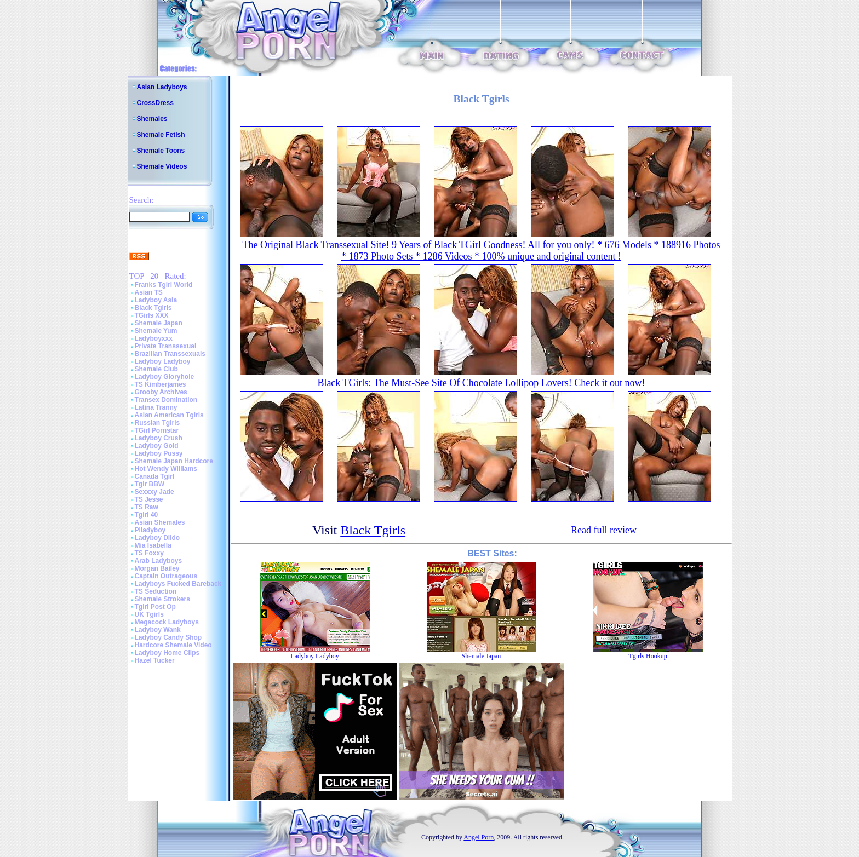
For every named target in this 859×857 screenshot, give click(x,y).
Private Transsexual (166, 346)
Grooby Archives (161, 392)
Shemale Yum (156, 331)
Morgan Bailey (157, 568)
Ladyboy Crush (158, 438)
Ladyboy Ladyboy (163, 361)
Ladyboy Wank (158, 630)
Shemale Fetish (161, 135)
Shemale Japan (158, 323)
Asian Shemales (160, 522)
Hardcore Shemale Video (173, 645)
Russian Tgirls (157, 423)
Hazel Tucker (155, 660)
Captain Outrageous (166, 576)
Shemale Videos (162, 166)
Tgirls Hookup (647, 656)
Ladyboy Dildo (157, 538)
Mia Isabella (153, 545)
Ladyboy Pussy (159, 453)
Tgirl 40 (146, 515)
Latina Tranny (156, 407)
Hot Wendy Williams (166, 469)
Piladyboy (150, 530)
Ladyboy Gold (157, 446)
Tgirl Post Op (155, 607)
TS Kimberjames (160, 384)
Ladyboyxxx (154, 338)
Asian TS (149, 292)
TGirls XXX (152, 315)
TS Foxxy (149, 553)
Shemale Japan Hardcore (174, 461)
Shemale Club (156, 369)
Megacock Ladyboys (167, 622)
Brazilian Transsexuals (170, 354)
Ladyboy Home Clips (167, 653)
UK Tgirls (149, 614)
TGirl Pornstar (157, 430)
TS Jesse (149, 499)
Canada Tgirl (155, 476)
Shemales (152, 119)
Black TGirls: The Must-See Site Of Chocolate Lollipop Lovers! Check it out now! (481, 382)
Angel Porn (478, 837)
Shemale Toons (161, 150)
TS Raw (146, 507)
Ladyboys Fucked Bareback (178, 584)
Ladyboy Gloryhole (164, 377)
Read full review (604, 530)
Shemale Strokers (162, 599)
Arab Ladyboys (158, 561)
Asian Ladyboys (162, 87)
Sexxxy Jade (154, 492)
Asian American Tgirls (169, 415)
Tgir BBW (150, 484)
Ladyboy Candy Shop (168, 637)
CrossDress (155, 103)
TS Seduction (156, 591)
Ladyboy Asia (156, 300)
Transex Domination (166, 400)
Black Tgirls (153, 308)
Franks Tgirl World (164, 285)
